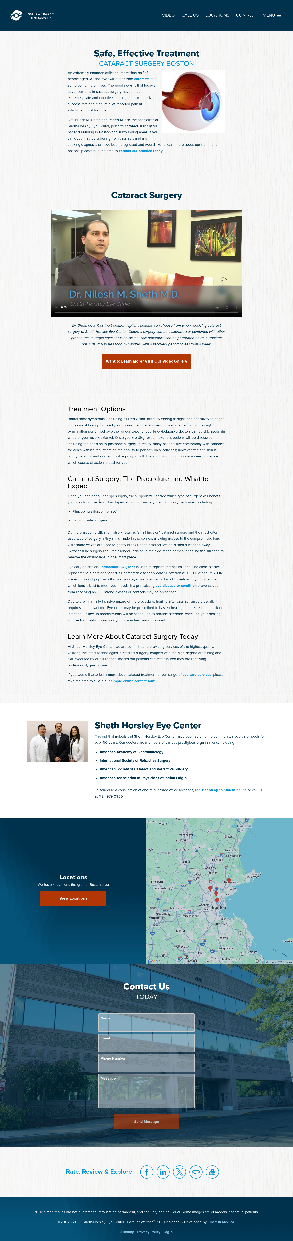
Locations (217, 15)
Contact (246, 15)
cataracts (142, 79)
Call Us (190, 15)
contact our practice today (141, 151)
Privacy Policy (148, 1232)
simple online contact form (133, 681)
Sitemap (127, 1232)
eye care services (196, 675)
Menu (273, 15)
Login (168, 1232)
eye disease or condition (176, 586)
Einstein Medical (221, 1222)
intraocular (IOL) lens (118, 567)
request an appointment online (221, 790)
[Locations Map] (219, 891)
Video (168, 15)
